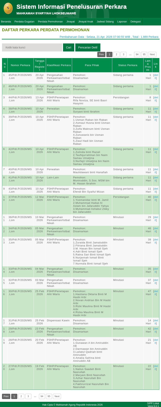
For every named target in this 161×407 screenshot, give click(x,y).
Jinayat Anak (85, 21)
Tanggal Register (40, 65)
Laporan (122, 21)
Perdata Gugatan (24, 21)
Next (152, 54)
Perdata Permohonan (50, 21)
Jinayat (70, 21)
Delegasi (135, 21)
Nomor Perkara (20, 65)
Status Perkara (127, 65)
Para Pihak (92, 65)
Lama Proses (148, 65)
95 (144, 54)
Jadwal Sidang (105, 21)
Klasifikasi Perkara (59, 65)
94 (137, 54)
